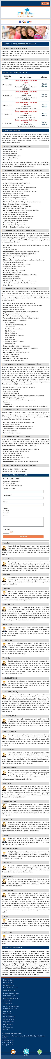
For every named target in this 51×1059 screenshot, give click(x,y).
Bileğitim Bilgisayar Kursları (25, 12)
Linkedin (28, 22)
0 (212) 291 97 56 (7, 1044)
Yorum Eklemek (9, 483)
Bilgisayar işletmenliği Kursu (20, 971)
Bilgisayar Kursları (21, 953)
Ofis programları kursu (29, 967)
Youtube (30, 22)
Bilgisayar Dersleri (36, 959)
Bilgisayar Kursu (7, 953)
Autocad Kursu (7, 1002)
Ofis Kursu (16, 955)
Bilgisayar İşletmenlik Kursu (39, 953)
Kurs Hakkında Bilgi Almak (12, 485)
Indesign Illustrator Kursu (11, 994)
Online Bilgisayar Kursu (40, 974)
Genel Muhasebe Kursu (10, 989)
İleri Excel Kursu (8, 984)
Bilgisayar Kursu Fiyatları (19, 974)
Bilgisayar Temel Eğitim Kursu (38, 957)
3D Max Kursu (7, 1005)
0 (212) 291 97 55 (7, 1041)
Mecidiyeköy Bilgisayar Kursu (26, 961)
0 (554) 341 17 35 (7, 1046)
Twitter (23, 22)
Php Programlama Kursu (10, 1000)
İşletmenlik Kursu (21, 957)
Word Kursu (35, 955)
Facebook (20, 22)
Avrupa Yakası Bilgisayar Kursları (18, 963)
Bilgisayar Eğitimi (7, 959)
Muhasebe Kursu (8, 987)
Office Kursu (26, 955)
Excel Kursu (45, 955)
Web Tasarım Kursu (9, 997)
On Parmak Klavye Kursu (11, 1007)
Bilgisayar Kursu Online (9, 976)
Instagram (25, 22)
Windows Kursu (7, 955)
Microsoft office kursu (13, 967)
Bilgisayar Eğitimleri (22, 959)
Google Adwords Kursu (10, 1010)
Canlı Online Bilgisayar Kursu (28, 976)
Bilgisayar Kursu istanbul (40, 963)
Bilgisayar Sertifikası (28, 969)
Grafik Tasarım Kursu (9, 992)
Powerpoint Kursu (8, 957)
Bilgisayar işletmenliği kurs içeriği (13, 965)
